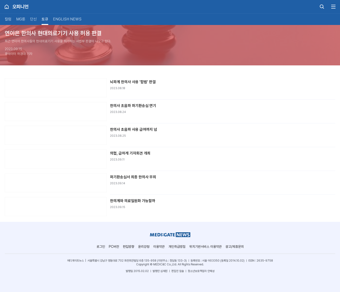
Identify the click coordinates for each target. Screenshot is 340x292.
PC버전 (114, 246)
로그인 (100, 246)
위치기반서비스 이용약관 (205, 246)
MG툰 (20, 19)
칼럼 (8, 19)
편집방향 (128, 246)
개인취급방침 (177, 246)
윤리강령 (143, 246)
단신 (33, 19)
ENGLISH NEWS (67, 19)
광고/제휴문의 (234, 246)
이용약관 (159, 246)
